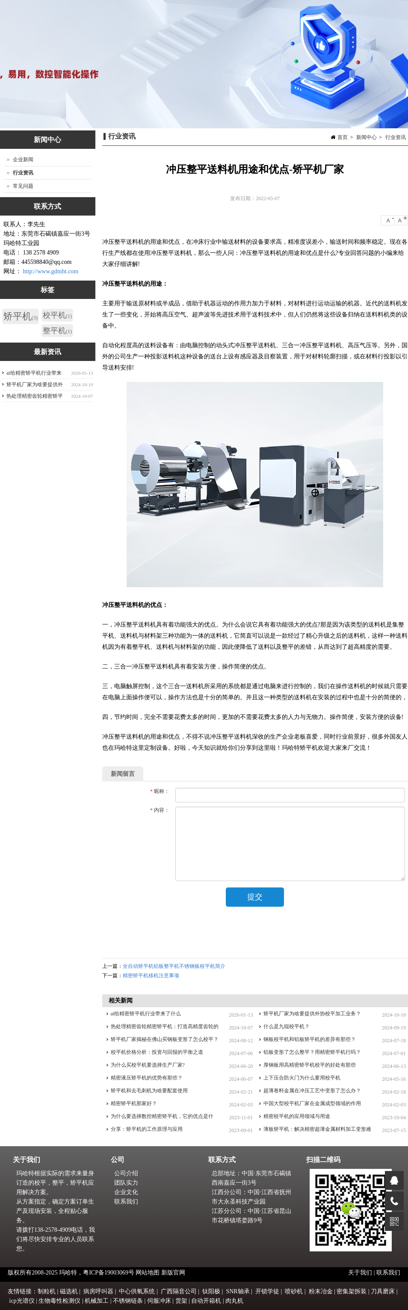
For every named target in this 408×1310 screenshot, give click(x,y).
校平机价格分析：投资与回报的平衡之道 (157, 1052)
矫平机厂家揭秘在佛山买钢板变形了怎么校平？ (165, 1039)
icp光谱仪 (22, 1301)
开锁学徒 (267, 1291)
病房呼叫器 (98, 1291)
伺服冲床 (159, 1301)
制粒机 (47, 1291)
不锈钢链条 (128, 1301)
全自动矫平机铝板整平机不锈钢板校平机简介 (174, 966)
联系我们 (126, 1201)
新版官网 (173, 1272)
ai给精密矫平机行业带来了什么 (146, 1014)
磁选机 (69, 1291)
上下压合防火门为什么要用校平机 (301, 1078)
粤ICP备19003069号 (108, 1272)
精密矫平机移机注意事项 (151, 976)
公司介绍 (126, 1173)
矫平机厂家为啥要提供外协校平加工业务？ (312, 1014)
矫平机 (20, 316)
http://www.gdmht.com (51, 271)
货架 (181, 1301)
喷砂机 (294, 1291)
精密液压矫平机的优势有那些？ (147, 1078)
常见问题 (23, 186)
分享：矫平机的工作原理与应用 (147, 1129)
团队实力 (126, 1183)
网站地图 (148, 1272)
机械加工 (97, 1301)
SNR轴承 (237, 1291)
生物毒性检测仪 (59, 1301)
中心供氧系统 (137, 1291)
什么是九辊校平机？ (286, 1026)
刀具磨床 (383, 1291)
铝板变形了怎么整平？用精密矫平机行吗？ (312, 1052)
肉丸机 (234, 1301)
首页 (342, 137)
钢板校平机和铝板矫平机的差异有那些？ (309, 1039)
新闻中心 (366, 137)
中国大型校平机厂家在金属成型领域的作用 (312, 1103)
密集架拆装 (352, 1291)
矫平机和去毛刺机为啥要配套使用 (149, 1091)
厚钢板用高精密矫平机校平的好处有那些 (309, 1065)
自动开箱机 (206, 1301)
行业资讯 (395, 137)
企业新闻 (23, 160)
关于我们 (361, 1272)
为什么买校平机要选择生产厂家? (148, 1065)
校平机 (57, 315)
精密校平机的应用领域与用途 (296, 1116)
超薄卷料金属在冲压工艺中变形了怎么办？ (312, 1091)
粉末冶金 (321, 1291)
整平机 (57, 330)
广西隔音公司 (179, 1291)
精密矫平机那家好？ (134, 1103)
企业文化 (126, 1192)
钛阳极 (211, 1291)
